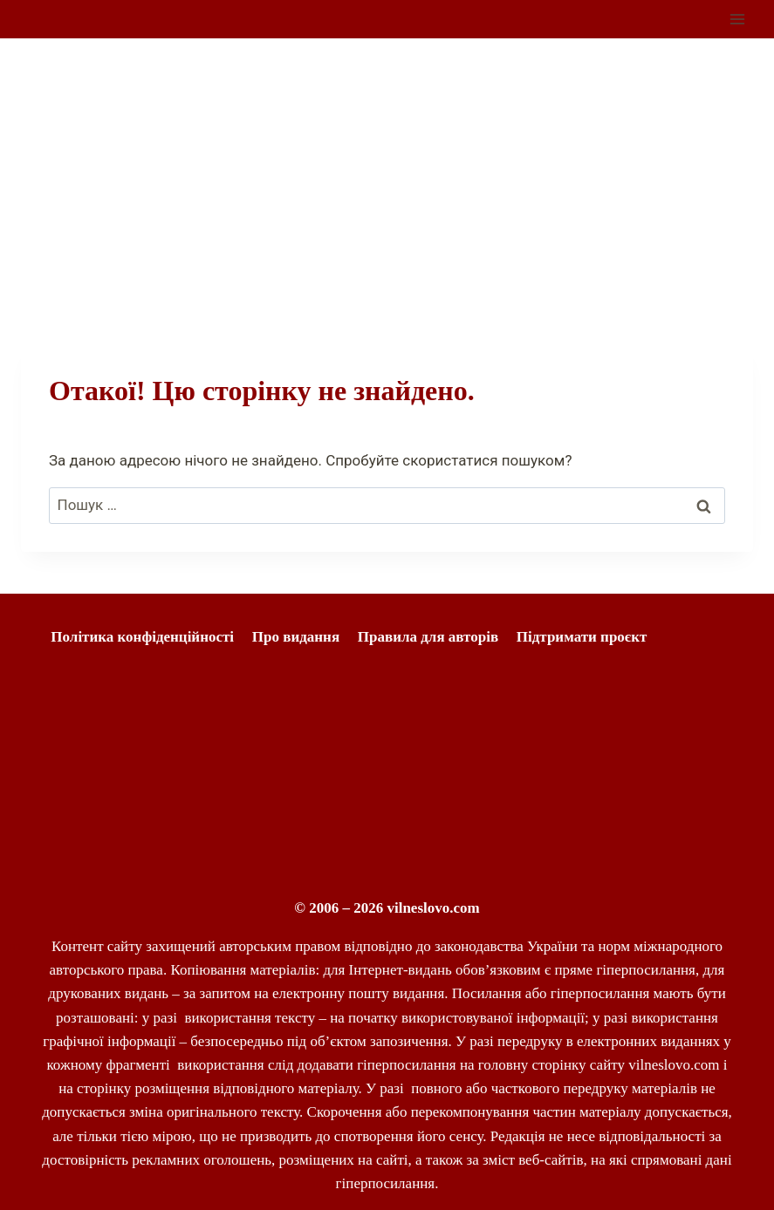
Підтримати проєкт (582, 637)
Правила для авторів (428, 637)
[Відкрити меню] (737, 18)
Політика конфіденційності (142, 637)
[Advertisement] (387, 169)
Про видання (295, 637)
